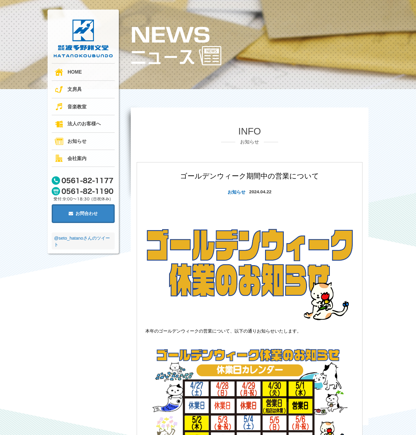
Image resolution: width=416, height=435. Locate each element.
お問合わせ (83, 213)
